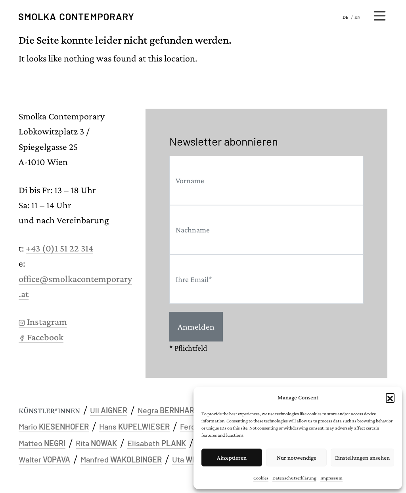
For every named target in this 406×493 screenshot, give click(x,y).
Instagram (43, 321)
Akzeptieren (232, 458)
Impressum (331, 478)
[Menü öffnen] (380, 16)
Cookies (260, 478)
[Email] (266, 278)
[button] (390, 397)
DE (346, 17)
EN (357, 17)
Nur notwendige (296, 458)
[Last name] (266, 229)
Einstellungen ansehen (362, 458)
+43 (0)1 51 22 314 (59, 248)
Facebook (41, 337)
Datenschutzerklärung (294, 478)
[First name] (266, 180)
